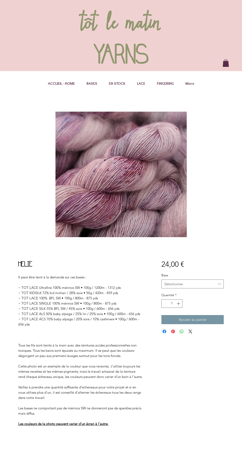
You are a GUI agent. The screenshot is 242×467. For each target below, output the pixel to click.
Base (164, 275)
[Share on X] (190, 331)
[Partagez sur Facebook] (164, 331)
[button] (226, 63)
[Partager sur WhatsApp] (181, 331)
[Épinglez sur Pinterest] (173, 331)
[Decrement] (165, 304)
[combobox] (192, 284)
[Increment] (179, 304)
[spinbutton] (172, 304)
